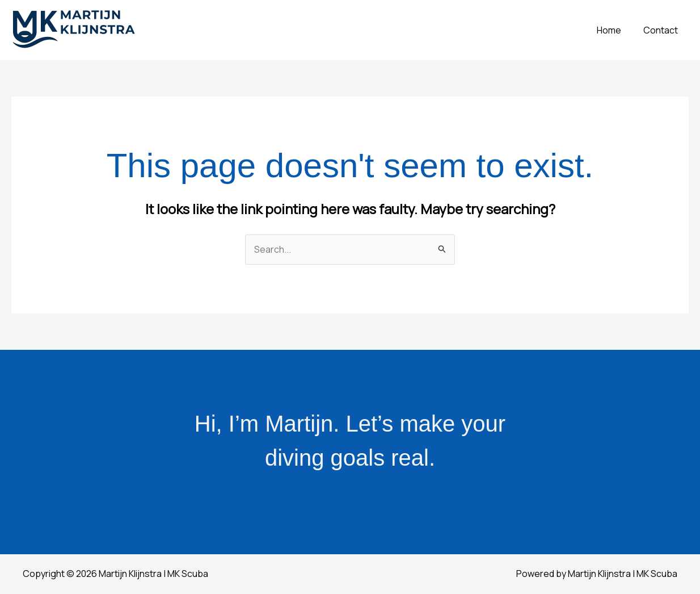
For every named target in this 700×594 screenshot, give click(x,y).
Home (614, 30)
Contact (662, 30)
